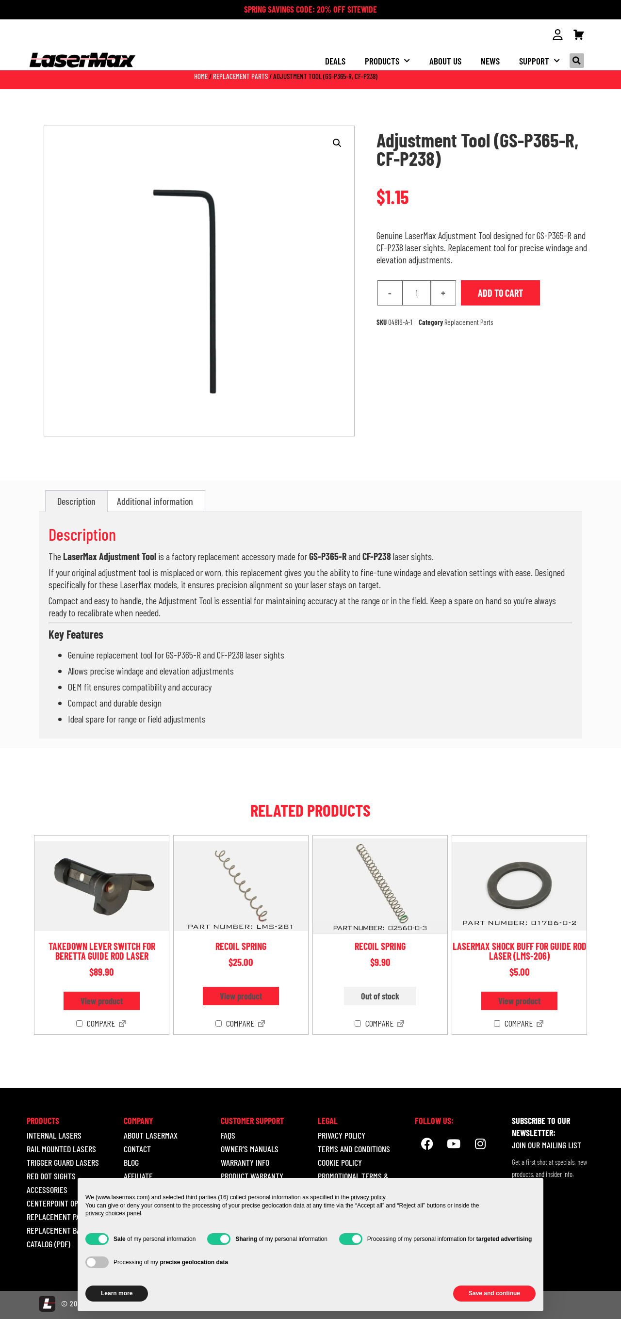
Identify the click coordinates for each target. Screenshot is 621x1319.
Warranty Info (245, 1162)
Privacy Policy (341, 1134)
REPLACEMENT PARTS (59, 1216)
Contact (137, 1148)
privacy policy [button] (368, 1197)
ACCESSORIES (47, 1189)
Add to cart (500, 292)
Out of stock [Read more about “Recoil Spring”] (380, 995)
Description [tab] (76, 500)
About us (445, 60)
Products (387, 60)
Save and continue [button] (494, 1293)
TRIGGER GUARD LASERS (63, 1162)
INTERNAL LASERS (54, 1134)
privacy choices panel (113, 1213)
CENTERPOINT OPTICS (59, 1202)
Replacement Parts (240, 75)
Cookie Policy (340, 1162)
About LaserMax (151, 1134)
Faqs (228, 1134)
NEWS (490, 60)
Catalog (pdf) (48, 1243)
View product (102, 1000)
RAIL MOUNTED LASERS (61, 1148)
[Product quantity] (417, 292)
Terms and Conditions (354, 1148)
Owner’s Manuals (249, 1148)
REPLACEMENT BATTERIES (66, 1229)
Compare (95, 1023)
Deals (335, 60)
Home (201, 75)
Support (539, 60)
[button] (577, 60)
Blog (131, 1162)
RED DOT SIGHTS (51, 1175)
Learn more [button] (116, 1293)
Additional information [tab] (155, 500)
